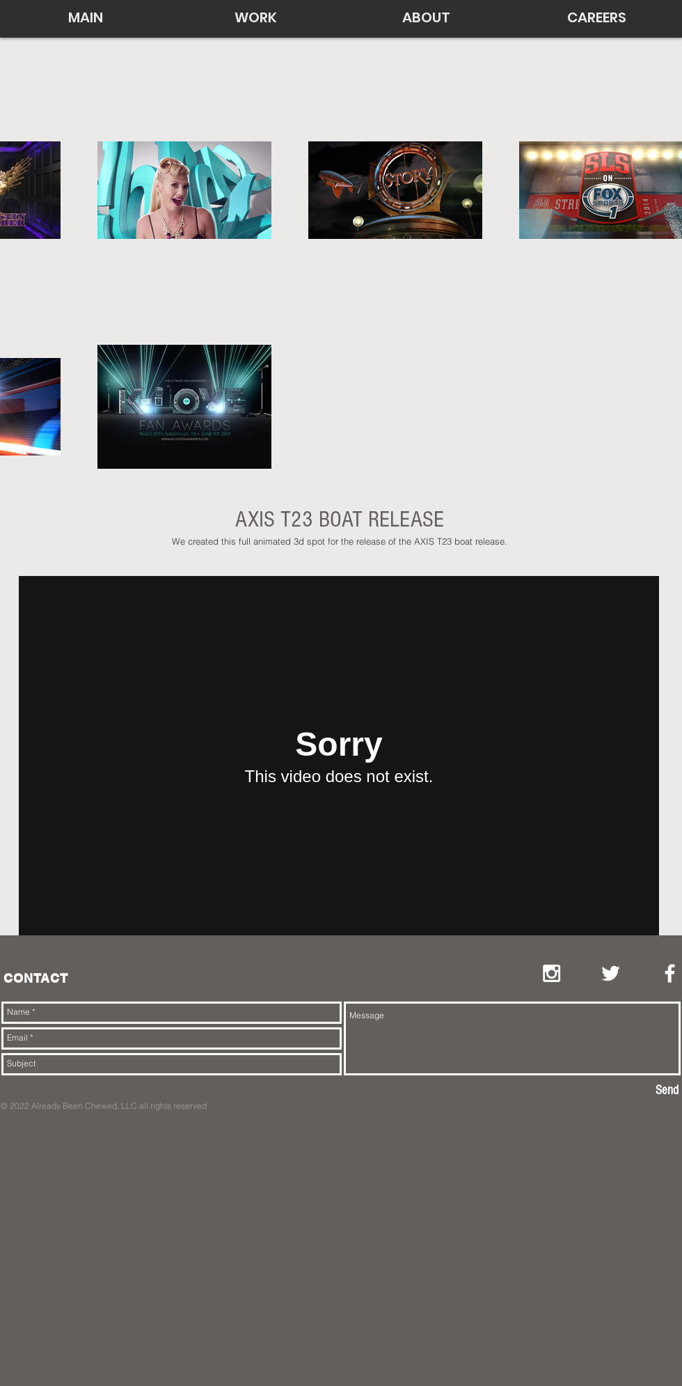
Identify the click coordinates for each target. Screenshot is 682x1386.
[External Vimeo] (339, 755)
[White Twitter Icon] (610, 973)
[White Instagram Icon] (551, 973)
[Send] (667, 1091)
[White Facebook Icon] (670, 973)
